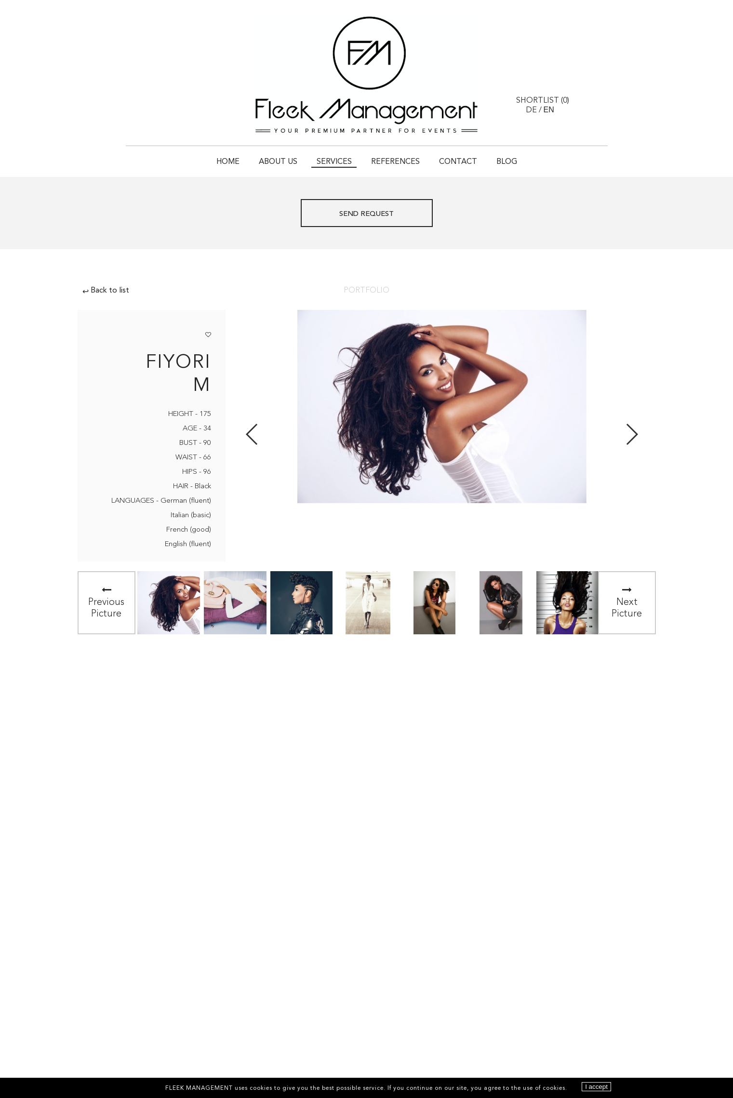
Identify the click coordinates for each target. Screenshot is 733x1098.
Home (228, 162)
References (395, 162)
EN (549, 110)
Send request (366, 214)
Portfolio (366, 291)
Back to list (105, 291)
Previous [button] (252, 434)
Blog (506, 162)
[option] (168, 602)
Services (334, 162)
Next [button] (631, 434)
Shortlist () (542, 101)
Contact (458, 162)
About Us (278, 162)
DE (531, 110)
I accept (596, 1086)
